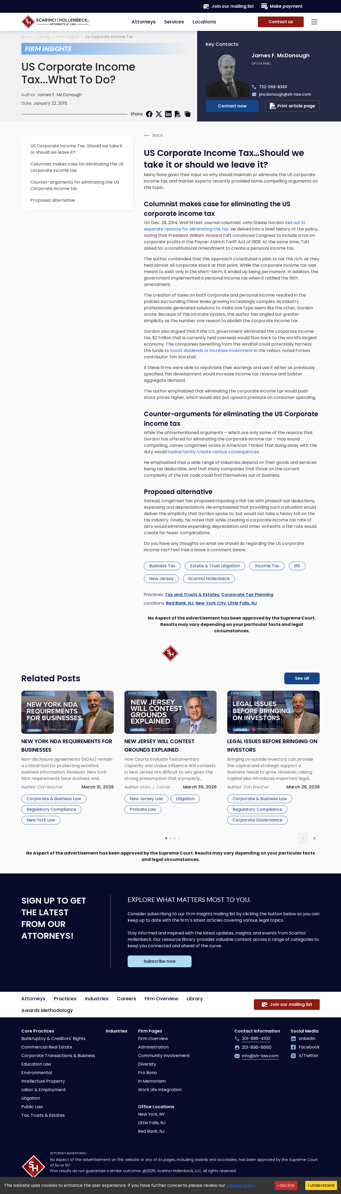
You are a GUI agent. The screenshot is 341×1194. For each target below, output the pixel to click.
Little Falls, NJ (242, 603)
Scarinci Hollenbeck (209, 579)
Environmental (36, 1073)
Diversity (147, 1064)
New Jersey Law (146, 799)
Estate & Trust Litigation (215, 566)
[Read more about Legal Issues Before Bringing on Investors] (273, 758)
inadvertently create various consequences (213, 452)
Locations (204, 21)
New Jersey (161, 579)
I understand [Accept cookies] (321, 1185)
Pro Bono (147, 1073)
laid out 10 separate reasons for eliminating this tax (224, 226)
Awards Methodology (47, 1010)
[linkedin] (168, 114)
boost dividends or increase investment (211, 350)
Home (27, 37)
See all (302, 678)
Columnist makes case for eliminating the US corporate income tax (77, 167)
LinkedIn (303, 1038)
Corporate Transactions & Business (58, 1056)
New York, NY (151, 1114)
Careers (126, 998)
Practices (65, 998)
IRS (297, 566)
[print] (178, 114)
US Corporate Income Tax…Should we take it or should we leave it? (76, 149)
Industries (96, 998)
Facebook (305, 1047)
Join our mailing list (228, 6)
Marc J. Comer (155, 787)
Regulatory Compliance (51, 809)
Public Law (32, 1107)
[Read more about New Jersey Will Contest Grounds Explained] (170, 758)
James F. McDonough (59, 95)
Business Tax (162, 566)
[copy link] (187, 114)
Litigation (185, 799)
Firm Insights (67, 37)
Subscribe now (160, 961)
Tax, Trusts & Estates (43, 1115)
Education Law (36, 1064)
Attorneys (144, 21)
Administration (153, 1047)
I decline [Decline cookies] (286, 1185)
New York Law (41, 820)
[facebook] (149, 114)
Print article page (292, 106)
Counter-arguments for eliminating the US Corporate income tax (74, 185)
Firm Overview (161, 998)
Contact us (281, 22)
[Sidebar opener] (314, 22)
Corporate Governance (257, 820)
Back (153, 135)
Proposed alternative (52, 200)
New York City (211, 603)
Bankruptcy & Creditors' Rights (53, 1038)
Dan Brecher (50, 787)
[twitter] (159, 114)
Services (174, 21)
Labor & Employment (43, 1090)
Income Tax (267, 566)
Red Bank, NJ (180, 603)
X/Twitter (305, 1056)
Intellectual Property (43, 1081)
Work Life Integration (160, 1090)
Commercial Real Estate (46, 1047)
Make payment (282, 6)
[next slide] (314, 838)
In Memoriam (152, 1081)
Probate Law (143, 809)
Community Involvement (164, 1056)
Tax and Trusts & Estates (192, 595)
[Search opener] (314, 6)
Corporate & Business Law (54, 799)
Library (44, 37)
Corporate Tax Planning (247, 595)
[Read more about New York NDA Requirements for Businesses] (67, 758)
